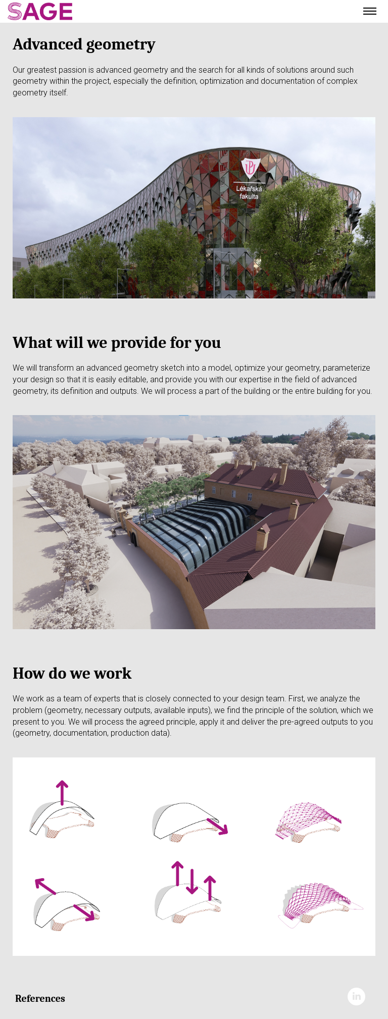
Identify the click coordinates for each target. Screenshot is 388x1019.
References (40, 998)
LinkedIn (356, 996)
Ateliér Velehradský (71, 11)
